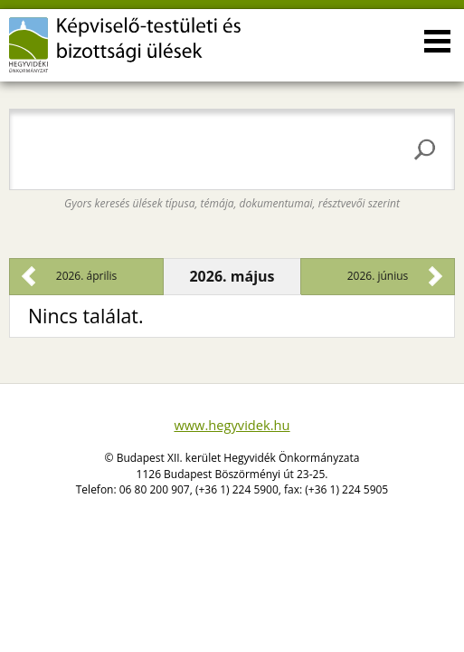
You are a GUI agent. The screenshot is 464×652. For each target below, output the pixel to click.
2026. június (378, 275)
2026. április (86, 275)
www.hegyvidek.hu (231, 425)
